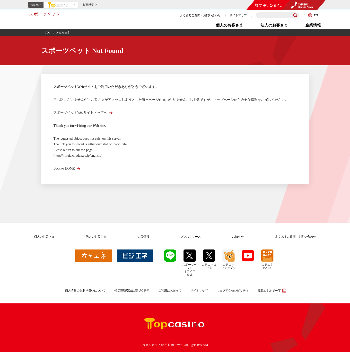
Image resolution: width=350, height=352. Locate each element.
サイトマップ (238, 15)
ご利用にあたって (170, 290)
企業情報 (313, 25)
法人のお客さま (274, 25)
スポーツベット (44, 14)
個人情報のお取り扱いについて (85, 290)
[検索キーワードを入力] (277, 15)
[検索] (295, 15)
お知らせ (238, 236)
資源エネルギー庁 (271, 290)
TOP (47, 32)
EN (313, 15)
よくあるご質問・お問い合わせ (200, 15)
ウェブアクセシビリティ (233, 290)
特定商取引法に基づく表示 (131, 290)
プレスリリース (190, 236)
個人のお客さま (229, 25)
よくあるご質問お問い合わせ (295, 236)
